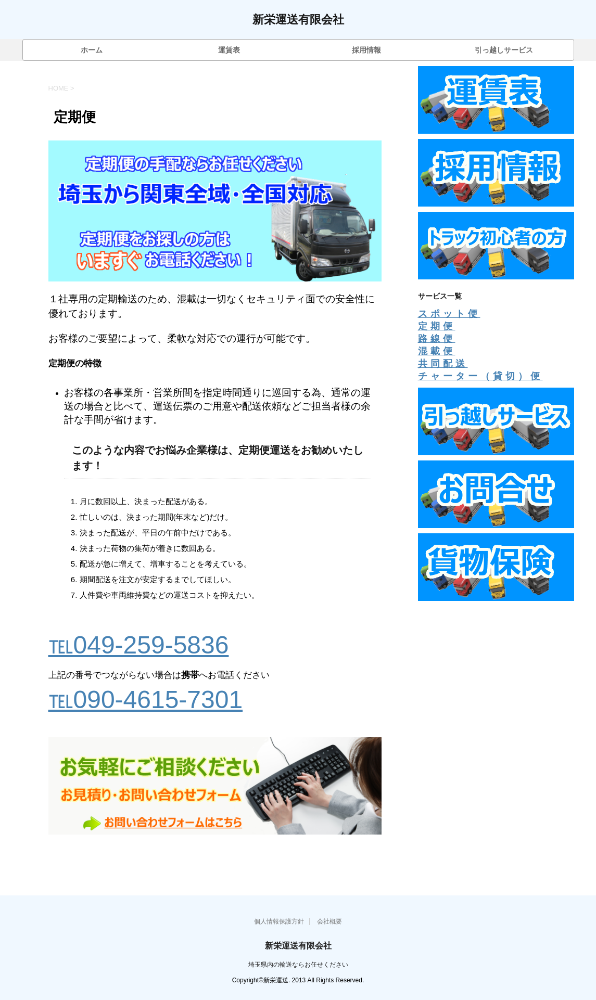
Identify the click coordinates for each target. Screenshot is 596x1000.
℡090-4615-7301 (145, 699)
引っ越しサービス (504, 50)
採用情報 (366, 50)
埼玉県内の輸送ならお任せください (298, 964)
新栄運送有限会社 (298, 21)
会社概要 (329, 921)
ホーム (92, 50)
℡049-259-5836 (138, 645)
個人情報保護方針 (279, 921)
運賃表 (229, 50)
